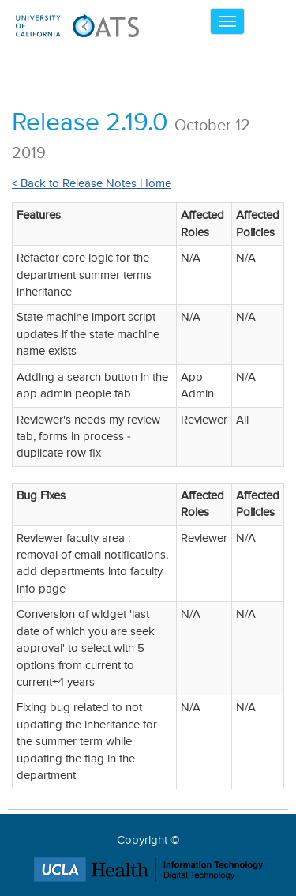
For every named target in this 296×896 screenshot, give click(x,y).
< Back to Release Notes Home (91, 184)
